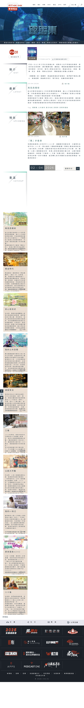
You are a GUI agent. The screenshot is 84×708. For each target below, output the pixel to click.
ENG (72, 5)
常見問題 (47, 673)
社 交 (33, 622)
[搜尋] (81, 4)
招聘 (18, 673)
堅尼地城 (49, 107)
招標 (25, 673)
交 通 (13, 622)
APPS (59, 5)
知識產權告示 (35, 673)
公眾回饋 (74, 622)
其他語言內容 (41, 675)
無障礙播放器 (69, 673)
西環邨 (56, 107)
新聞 (43, 5)
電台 (38, 5)
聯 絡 (54, 622)
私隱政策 (57, 673)
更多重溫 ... (6, 617)
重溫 (54, 5)
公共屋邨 (41, 107)
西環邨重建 (63, 107)
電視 (33, 5)
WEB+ (48, 5)
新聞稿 (10, 673)
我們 (64, 5)
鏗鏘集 (35, 107)
